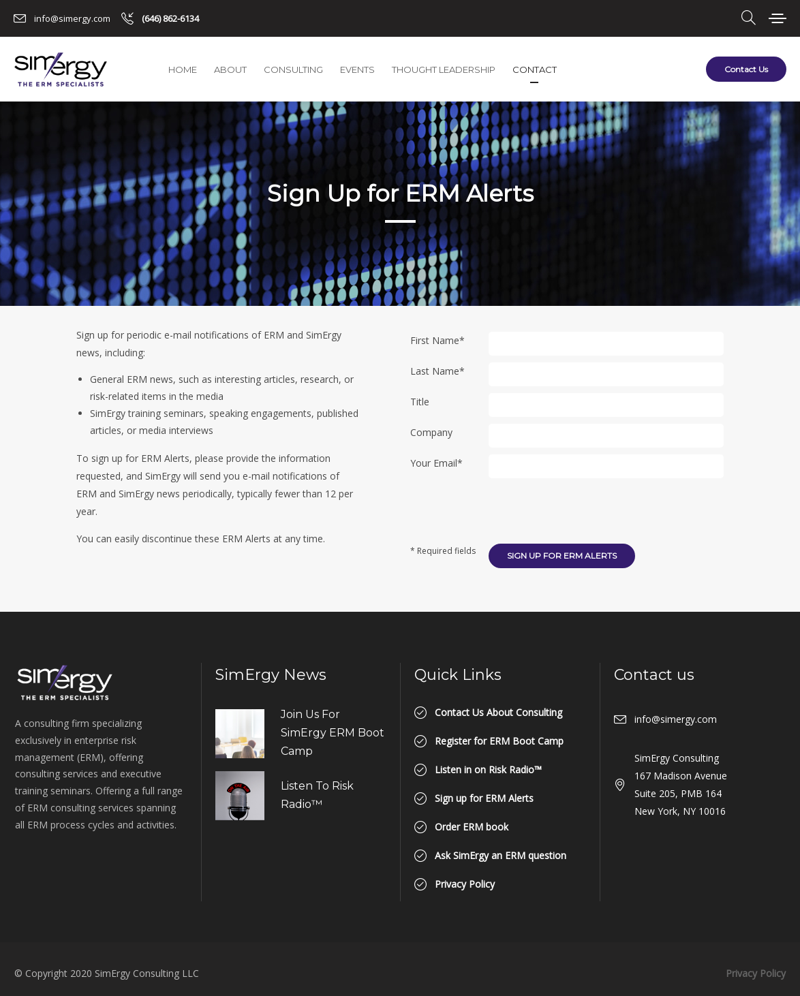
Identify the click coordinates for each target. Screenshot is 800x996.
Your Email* (436, 462)
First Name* (437, 340)
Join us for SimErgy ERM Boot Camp (332, 733)
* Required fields (443, 559)
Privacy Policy (756, 973)
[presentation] (592, 511)
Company (431, 432)
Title (419, 401)
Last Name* (437, 370)
